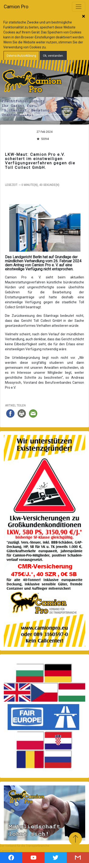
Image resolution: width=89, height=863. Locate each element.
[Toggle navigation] (78, 6)
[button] (6, 109)
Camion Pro (16, 6)
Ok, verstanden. (53, 55)
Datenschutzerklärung (21, 55)
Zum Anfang (75, 838)
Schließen (83, 16)
